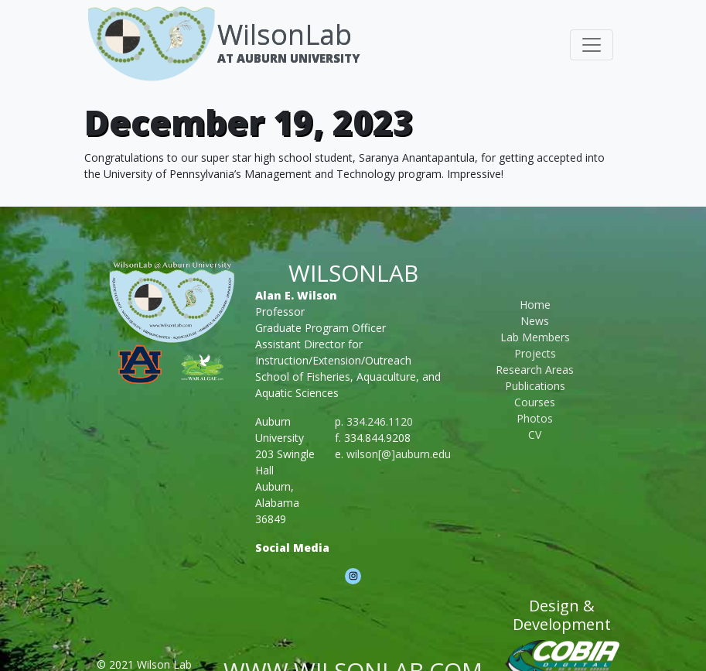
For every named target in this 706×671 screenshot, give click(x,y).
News (534, 320)
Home (535, 304)
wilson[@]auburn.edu (398, 454)
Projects (535, 353)
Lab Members (535, 337)
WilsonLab (284, 34)
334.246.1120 (379, 421)
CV (534, 434)
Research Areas (535, 369)
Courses (534, 402)
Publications (535, 385)
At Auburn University (288, 58)
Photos (535, 418)
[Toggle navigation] (591, 44)
